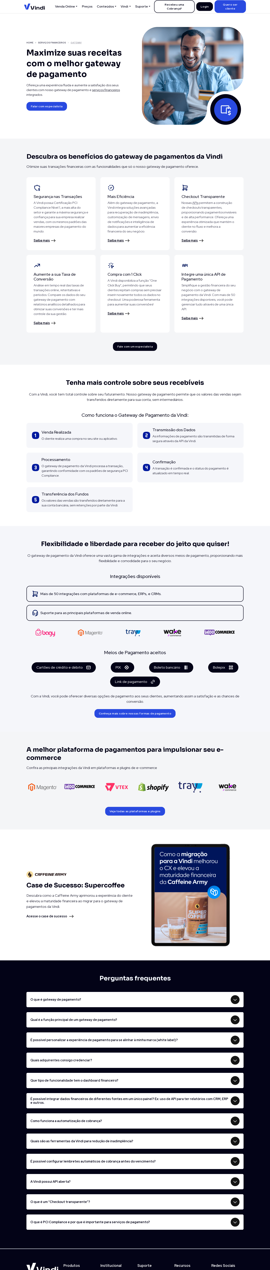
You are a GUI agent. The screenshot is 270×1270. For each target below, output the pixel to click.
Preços (87, 6)
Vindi (124, 6)
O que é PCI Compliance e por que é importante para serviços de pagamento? (90, 1222)
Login (205, 6)
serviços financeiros (106, 90)
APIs (195, 203)
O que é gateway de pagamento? (55, 999)
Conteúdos (105, 6)
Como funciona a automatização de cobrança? (66, 1121)
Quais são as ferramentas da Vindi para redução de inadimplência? (81, 1141)
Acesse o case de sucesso (46, 916)
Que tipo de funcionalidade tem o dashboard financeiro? (74, 1080)
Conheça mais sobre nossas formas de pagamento (135, 713)
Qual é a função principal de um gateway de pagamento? (73, 1020)
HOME (29, 42)
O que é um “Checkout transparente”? (60, 1202)
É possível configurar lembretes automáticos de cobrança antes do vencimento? (93, 1161)
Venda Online (65, 6)
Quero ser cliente (230, 6)
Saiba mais (42, 240)
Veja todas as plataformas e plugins (135, 811)
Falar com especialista (47, 106)
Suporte (141, 6)
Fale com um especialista (135, 346)
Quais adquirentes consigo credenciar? (61, 1060)
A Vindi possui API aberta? (50, 1182)
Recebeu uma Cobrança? (174, 6)
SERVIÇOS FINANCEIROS (52, 42)
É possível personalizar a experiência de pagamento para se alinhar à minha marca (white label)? (104, 1040)
